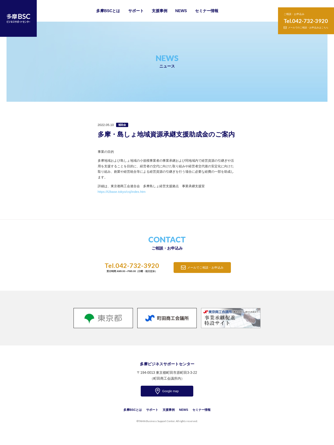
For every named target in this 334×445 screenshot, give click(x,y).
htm (142, 191)
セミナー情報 (206, 11)
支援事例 (159, 11)
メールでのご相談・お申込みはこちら (308, 27)
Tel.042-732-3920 (306, 21)
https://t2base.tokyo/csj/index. (119, 191)
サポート (136, 11)
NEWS (181, 11)
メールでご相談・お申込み (205, 267)
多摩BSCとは (108, 11)
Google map (170, 391)
